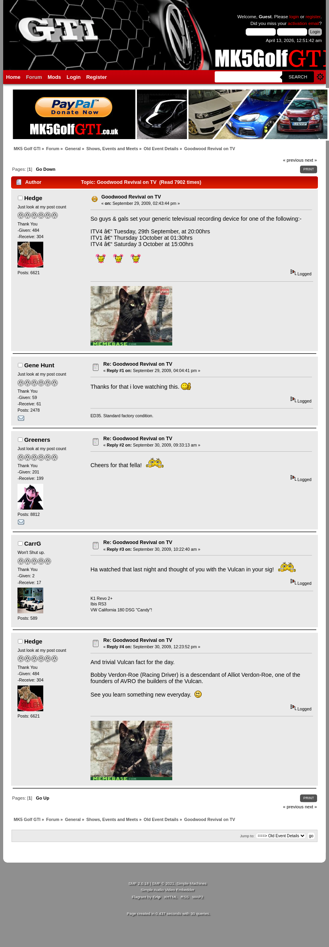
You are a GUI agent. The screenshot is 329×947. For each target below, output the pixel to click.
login (294, 16)
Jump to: (247, 836)
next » (311, 160)
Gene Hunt (39, 365)
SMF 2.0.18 (138, 883)
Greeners (37, 439)
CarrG (32, 543)
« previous (293, 160)
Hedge (33, 198)
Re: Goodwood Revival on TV (137, 364)
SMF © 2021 (163, 883)
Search (298, 76)
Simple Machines (192, 883)
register (313, 16)
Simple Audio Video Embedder (167, 890)
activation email (303, 23)
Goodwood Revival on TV (131, 197)
